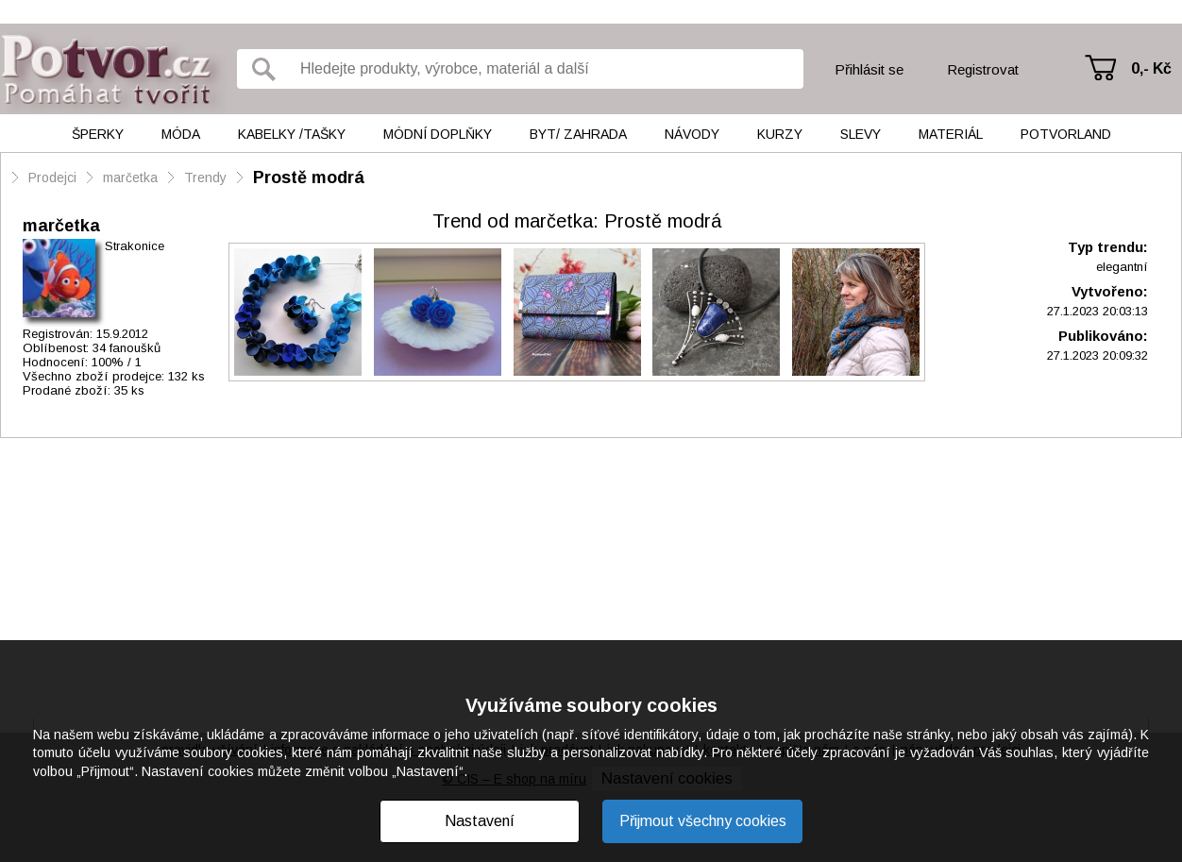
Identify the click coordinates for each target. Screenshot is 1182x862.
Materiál (951, 134)
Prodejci (52, 177)
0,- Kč (1151, 68)
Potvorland (1066, 134)
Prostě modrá (308, 177)
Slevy (860, 134)
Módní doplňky (437, 134)
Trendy (205, 177)
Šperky (98, 134)
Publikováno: (1103, 336)
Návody (692, 134)
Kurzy (779, 134)
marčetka (130, 177)
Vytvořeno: (1110, 291)
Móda (180, 134)
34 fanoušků (126, 348)
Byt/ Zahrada (578, 134)
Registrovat (983, 69)
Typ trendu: (1108, 247)
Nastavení (480, 821)
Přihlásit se (869, 69)
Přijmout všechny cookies (702, 821)
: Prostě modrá (576, 221)
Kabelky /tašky (292, 134)
